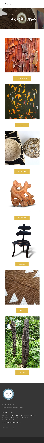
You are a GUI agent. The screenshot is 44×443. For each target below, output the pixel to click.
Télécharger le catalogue (8, 428)
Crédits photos (13, 407)
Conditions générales (6, 407)
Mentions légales (19, 407)
